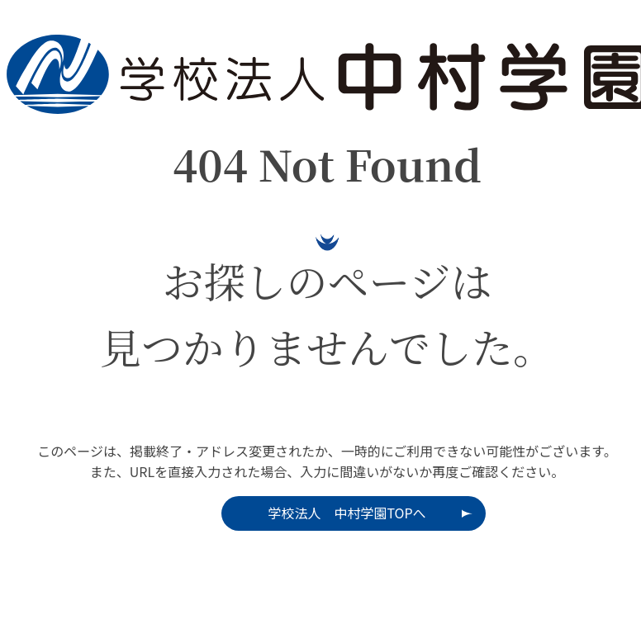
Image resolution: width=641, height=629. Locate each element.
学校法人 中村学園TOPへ (346, 513)
